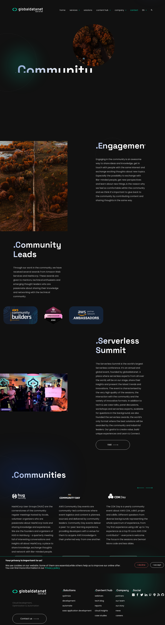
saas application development (77, 610)
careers (119, 615)
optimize (66, 595)
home (62, 10)
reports (98, 605)
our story (120, 605)
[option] (33, 497)
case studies (101, 615)
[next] (149, 487)
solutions (88, 10)
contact (134, 10)
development (68, 600)
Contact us (29, 618)
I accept (157, 565)
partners (120, 595)
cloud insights (101, 610)
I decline (141, 565)
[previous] (140, 487)
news (118, 610)
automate (67, 605)
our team (120, 600)
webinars (99, 595)
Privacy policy (52, 568)
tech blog (99, 600)
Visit (112, 444)
